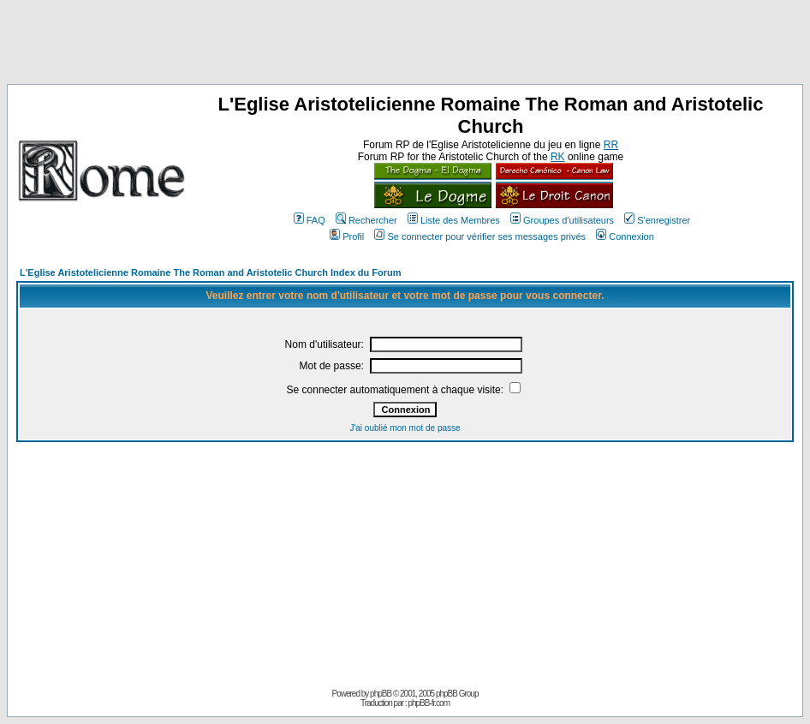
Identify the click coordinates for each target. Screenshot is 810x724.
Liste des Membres (454, 220)
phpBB (380, 693)
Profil (347, 236)
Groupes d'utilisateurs (562, 220)
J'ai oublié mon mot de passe (404, 428)
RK (558, 157)
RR (611, 145)
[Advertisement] (405, 45)
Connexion (625, 236)
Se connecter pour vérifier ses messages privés (480, 236)
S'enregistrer (657, 220)
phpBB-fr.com (429, 703)
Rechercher (366, 220)
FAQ (309, 220)
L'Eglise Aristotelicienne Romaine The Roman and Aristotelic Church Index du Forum (211, 272)
